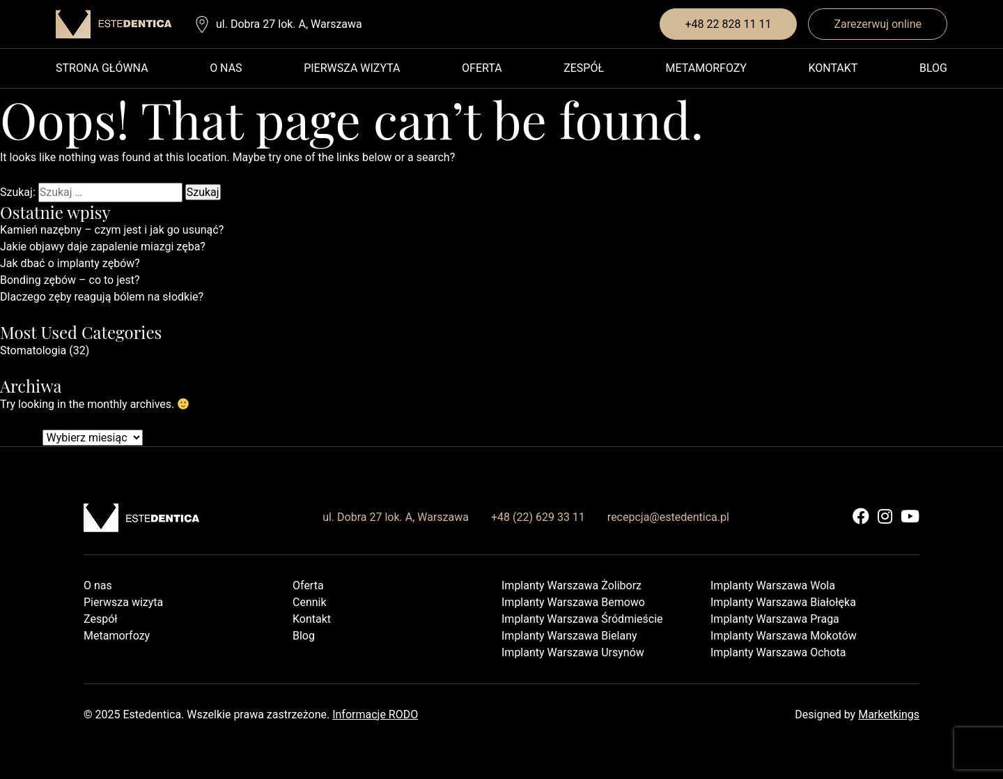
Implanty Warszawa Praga (774, 619)
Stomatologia (33, 350)
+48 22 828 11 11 (728, 24)
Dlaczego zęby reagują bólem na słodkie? (101, 296)
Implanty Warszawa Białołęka (783, 602)
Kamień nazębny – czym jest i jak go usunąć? (112, 229)
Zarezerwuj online (878, 24)
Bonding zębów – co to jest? (70, 280)
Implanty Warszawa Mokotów (783, 635)
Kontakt (832, 68)
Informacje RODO (375, 714)
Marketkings (888, 714)
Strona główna (102, 68)
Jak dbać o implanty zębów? (70, 263)
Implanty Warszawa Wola (772, 585)
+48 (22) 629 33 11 (538, 517)
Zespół (583, 68)
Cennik (310, 602)
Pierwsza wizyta (352, 68)
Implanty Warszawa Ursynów (573, 652)
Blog (933, 68)
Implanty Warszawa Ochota (778, 652)
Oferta (482, 68)
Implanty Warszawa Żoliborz (572, 585)
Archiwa (20, 437)
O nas (226, 68)
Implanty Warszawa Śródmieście (582, 619)
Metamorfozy (706, 68)
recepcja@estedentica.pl (668, 517)
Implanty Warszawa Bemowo (573, 602)
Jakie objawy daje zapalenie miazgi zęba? (102, 246)
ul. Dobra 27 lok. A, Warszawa (289, 24)
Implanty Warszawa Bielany (569, 635)
